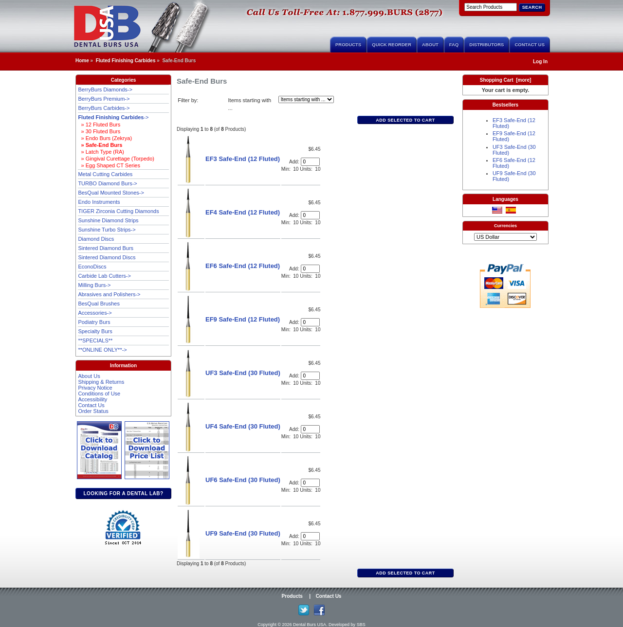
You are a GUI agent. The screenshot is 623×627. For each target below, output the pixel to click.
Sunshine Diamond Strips (108, 220)
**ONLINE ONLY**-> (102, 350)
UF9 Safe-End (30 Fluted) (242, 533)
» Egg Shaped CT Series (109, 165)
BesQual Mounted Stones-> (111, 193)
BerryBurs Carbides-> (103, 108)
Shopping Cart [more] (505, 80)
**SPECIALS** (95, 340)
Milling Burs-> (94, 285)
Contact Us (529, 44)
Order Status (93, 411)
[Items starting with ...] (306, 99)
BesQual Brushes (99, 303)
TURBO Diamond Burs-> (107, 183)
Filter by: (188, 100)
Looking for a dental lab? (123, 493)
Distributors (486, 44)
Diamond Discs (96, 239)
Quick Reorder (391, 44)
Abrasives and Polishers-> (109, 294)
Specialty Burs (95, 331)
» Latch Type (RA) (101, 152)
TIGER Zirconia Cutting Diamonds (118, 211)
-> (113, 117)
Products (348, 44)
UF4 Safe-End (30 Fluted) (242, 426)
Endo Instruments (99, 202)
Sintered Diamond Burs (105, 248)
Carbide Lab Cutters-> (104, 276)
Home (82, 60)
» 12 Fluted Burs (99, 124)
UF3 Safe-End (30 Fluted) (242, 372)
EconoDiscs (92, 266)
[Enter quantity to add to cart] (310, 162)
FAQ (454, 44)
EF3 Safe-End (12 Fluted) (242, 158)
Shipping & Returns (101, 382)
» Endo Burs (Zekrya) (105, 138)
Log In (540, 61)
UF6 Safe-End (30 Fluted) (242, 480)
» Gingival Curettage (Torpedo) (116, 158)
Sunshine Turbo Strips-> (106, 230)
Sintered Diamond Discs (106, 257)
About (430, 44)
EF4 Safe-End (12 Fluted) (242, 212)
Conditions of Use (99, 393)
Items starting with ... (250, 104)
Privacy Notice (95, 388)
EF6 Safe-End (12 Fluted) (242, 265)
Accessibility (92, 399)
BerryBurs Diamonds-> (105, 89)
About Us (89, 376)
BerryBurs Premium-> (103, 99)
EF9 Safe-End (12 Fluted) (242, 319)
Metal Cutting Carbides (105, 174)
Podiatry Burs (94, 322)
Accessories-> (94, 313)
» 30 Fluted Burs (99, 131)
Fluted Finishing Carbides (126, 60)
